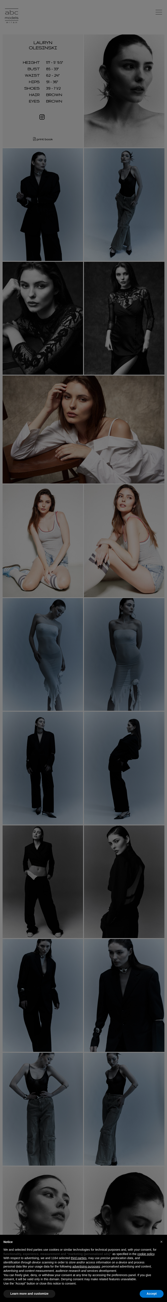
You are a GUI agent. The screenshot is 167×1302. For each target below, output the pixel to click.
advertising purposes (86, 1266)
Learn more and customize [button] (29, 1293)
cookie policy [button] (145, 1254)
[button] (161, 1241)
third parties (79, 1258)
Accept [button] (152, 1293)
